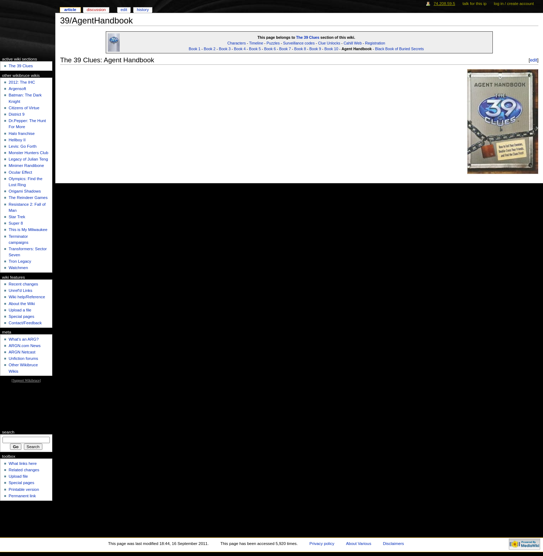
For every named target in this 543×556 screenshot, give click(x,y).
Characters (237, 43)
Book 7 (285, 49)
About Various (358, 543)
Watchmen (18, 268)
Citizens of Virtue (24, 108)
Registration (375, 43)
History (143, 9)
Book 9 (315, 49)
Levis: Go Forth (22, 146)
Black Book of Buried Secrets (399, 49)
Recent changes (23, 284)
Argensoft (17, 88)
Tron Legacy (20, 261)
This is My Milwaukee (28, 229)
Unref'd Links (20, 290)
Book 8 (300, 49)
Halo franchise (22, 133)
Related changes (24, 470)
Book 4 (240, 49)
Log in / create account (514, 3)
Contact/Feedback (25, 323)
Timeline (256, 43)
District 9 (17, 114)
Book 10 (331, 49)
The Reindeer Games (28, 197)
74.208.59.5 (444, 3)
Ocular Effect (20, 172)
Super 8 (16, 223)
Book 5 (255, 49)
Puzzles (273, 43)
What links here (23, 463)
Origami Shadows (25, 191)
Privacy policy (321, 543)
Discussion (96, 9)
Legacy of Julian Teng (28, 159)
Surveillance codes (299, 43)
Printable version (24, 489)
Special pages (21, 316)
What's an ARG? (23, 339)
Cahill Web (353, 43)
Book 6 (270, 49)
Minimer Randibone (26, 165)
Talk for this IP (474, 3)
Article (70, 9)
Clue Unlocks (329, 43)
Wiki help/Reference (27, 297)
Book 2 (209, 49)
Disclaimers (393, 543)
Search (8, 432)
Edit (124, 9)
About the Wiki (22, 303)
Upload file (18, 476)
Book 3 (225, 49)
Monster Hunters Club (28, 153)
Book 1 (194, 49)
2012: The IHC (22, 82)
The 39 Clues (307, 37)
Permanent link (22, 496)
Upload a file (20, 310)
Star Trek (17, 217)
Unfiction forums (23, 358)
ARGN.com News (25, 345)
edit (533, 60)
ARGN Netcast (22, 352)
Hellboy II (17, 140)
